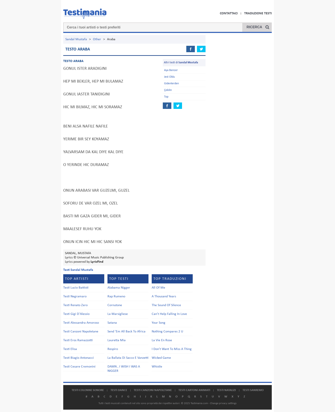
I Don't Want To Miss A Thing (172, 349)
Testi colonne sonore (88, 390)
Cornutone (114, 305)
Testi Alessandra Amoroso (81, 323)
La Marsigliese (117, 314)
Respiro (112, 349)
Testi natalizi (226, 390)
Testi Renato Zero (75, 305)
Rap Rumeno (116, 296)
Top (166, 96)
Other (97, 39)
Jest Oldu (169, 77)
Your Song (158, 323)
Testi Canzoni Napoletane (80, 331)
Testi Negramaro (75, 296)
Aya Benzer (171, 70)
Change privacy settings (223, 403)
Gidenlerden (171, 83)
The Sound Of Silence (166, 305)
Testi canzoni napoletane (153, 390)
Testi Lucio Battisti (75, 287)
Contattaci (229, 13)
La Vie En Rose (162, 340)
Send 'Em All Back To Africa (126, 331)
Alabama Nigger (118, 287)
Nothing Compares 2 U (167, 331)
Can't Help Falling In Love (169, 314)
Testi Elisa (70, 349)
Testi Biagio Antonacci (78, 358)
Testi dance (118, 390)
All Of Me (158, 287)
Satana (112, 323)
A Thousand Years (164, 296)
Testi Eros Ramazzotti (78, 340)
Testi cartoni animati (194, 390)
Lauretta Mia (116, 340)
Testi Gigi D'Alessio (76, 314)
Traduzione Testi (258, 13)
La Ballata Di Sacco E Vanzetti (127, 358)
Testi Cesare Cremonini (79, 366)
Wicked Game (161, 358)
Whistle (157, 366)
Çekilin (168, 90)
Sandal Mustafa (76, 39)
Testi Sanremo (253, 390)
